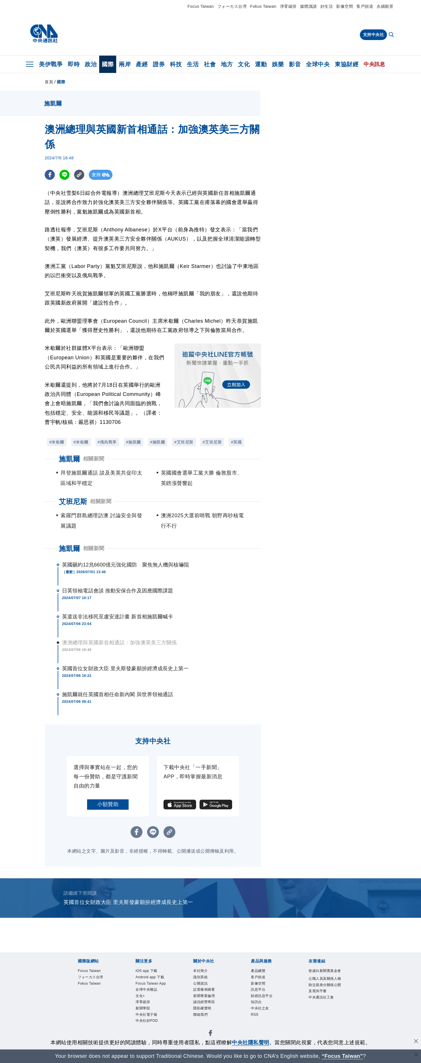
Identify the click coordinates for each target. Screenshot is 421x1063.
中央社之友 (262, 1014)
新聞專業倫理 (206, 999)
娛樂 (278, 64)
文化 (244, 64)
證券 (159, 64)
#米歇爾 (56, 442)
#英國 (236, 442)
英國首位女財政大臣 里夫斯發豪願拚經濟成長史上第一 (125, 668)
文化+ (141, 1014)
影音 (295, 64)
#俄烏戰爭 (107, 442)
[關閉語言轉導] (416, 1055)
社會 (210, 64)
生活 (193, 64)
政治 (91, 64)
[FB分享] (50, 175)
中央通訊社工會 (324, 1014)
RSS (255, 1021)
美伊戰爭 (51, 64)
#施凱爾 (133, 442)
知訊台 (257, 1007)
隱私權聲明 (204, 1014)
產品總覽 (260, 971)
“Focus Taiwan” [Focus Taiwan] (342, 1056)
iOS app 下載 (149, 971)
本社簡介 (202, 971)
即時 (74, 64)
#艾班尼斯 (183, 442)
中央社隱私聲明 (250, 1042)
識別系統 (202, 978)
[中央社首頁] (44, 34)
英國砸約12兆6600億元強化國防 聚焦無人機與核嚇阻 (125, 565)
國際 (108, 64)
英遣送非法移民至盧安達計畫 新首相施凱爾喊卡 (117, 617)
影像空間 (344, 6)
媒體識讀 (308, 6)
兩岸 (125, 64)
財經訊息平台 (264, 999)
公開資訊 (202, 985)
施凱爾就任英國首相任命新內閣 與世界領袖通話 (117, 694)
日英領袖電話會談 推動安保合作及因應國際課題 (117, 591)
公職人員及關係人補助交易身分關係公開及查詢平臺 (324, 997)
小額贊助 (108, 804)
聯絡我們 (202, 1021)
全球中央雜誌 (149, 1007)
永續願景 (385, 6)
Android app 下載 (151, 982)
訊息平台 (260, 992)
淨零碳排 (288, 6)
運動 (261, 64)
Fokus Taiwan (263, 6)
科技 (176, 64)
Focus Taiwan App (149, 996)
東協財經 (346, 64)
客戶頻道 (364, 6)
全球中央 (318, 64)
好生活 (326, 6)
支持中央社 (373, 34)
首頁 (49, 82)
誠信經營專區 (206, 1007)
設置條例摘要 (206, 992)
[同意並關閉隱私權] (416, 1042)
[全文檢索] (392, 35)
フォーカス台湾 (232, 6)
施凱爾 (69, 548)
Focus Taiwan (200, 6)
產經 (142, 64)
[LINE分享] (64, 175)
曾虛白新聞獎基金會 (324, 975)
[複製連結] (79, 175)
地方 (227, 64)
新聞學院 (144, 1028)
